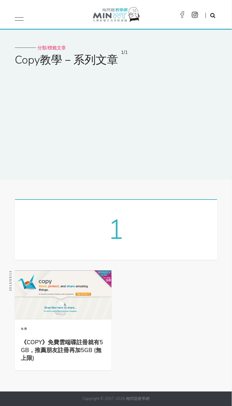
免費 (24, 329)
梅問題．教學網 (116, 16)
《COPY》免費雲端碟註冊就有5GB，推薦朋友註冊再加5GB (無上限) (62, 350)
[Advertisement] (116, 119)
